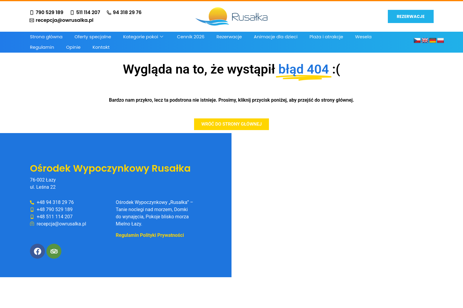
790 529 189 (46, 12)
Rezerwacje (229, 36)
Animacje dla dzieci (276, 36)
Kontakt (101, 47)
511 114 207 (85, 12)
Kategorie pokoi (143, 36)
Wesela (363, 36)
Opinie (73, 47)
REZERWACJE (411, 16)
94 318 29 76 (124, 12)
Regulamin (42, 47)
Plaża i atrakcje (326, 36)
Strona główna (46, 36)
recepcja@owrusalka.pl (61, 20)
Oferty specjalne (93, 36)
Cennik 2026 (191, 36)
